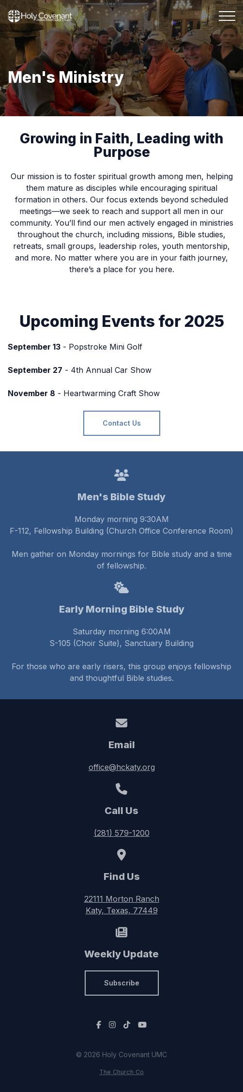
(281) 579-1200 (122, 833)
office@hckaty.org (122, 767)
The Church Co (121, 1072)
